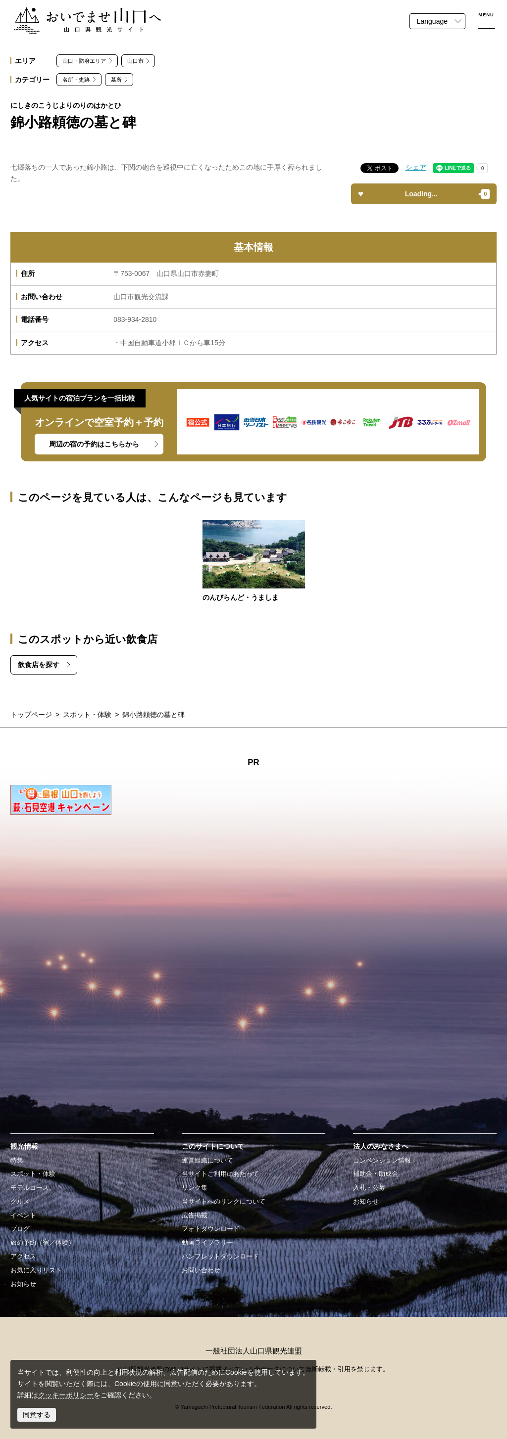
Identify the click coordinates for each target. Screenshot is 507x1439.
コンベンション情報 (382, 1160)
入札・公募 (369, 1187)
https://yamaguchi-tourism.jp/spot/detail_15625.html (254, 561)
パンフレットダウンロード (220, 1256)
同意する (37, 1415)
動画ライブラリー (207, 1242)
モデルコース (29, 1187)
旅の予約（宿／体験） (42, 1242)
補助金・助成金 (375, 1173)
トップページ (31, 715)
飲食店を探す (38, 665)
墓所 (116, 80)
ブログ (20, 1228)
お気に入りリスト (36, 1270)
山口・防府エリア (84, 61)
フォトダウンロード (211, 1228)
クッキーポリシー (66, 1395)
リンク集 (194, 1187)
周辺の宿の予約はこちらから (94, 444)
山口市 (135, 61)
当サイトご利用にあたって (220, 1173)
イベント (23, 1215)
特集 (16, 1160)
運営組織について (207, 1160)
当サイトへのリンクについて (223, 1201)
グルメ (20, 1201)
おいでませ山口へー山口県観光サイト (73, 13)
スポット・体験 (87, 715)
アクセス (23, 1256)
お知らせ (23, 1284)
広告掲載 (194, 1215)
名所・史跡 (76, 80)
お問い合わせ (201, 1270)
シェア (416, 167)
